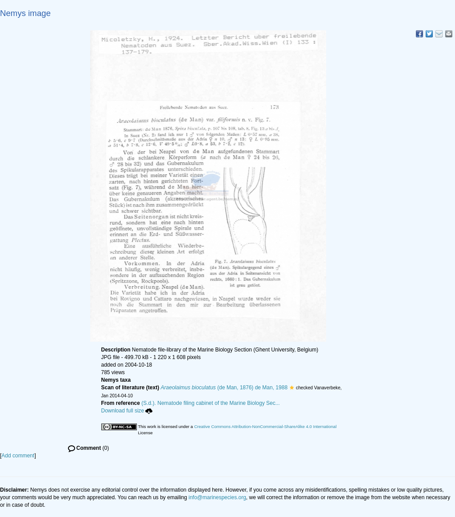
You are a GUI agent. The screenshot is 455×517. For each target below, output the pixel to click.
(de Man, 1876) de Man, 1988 (224, 387)
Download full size (127, 411)
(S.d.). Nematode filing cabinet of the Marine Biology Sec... (210, 403)
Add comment (17, 455)
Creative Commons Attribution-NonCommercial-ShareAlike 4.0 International (265, 426)
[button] (291, 387)
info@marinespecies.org (217, 497)
